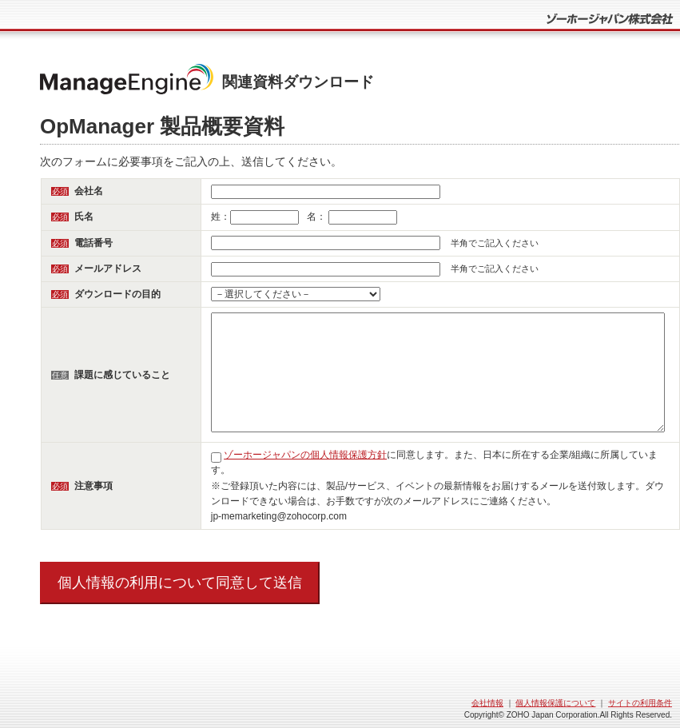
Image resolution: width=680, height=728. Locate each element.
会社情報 (487, 702)
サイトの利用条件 (640, 702)
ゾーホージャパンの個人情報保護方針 (305, 454)
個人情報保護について (555, 702)
